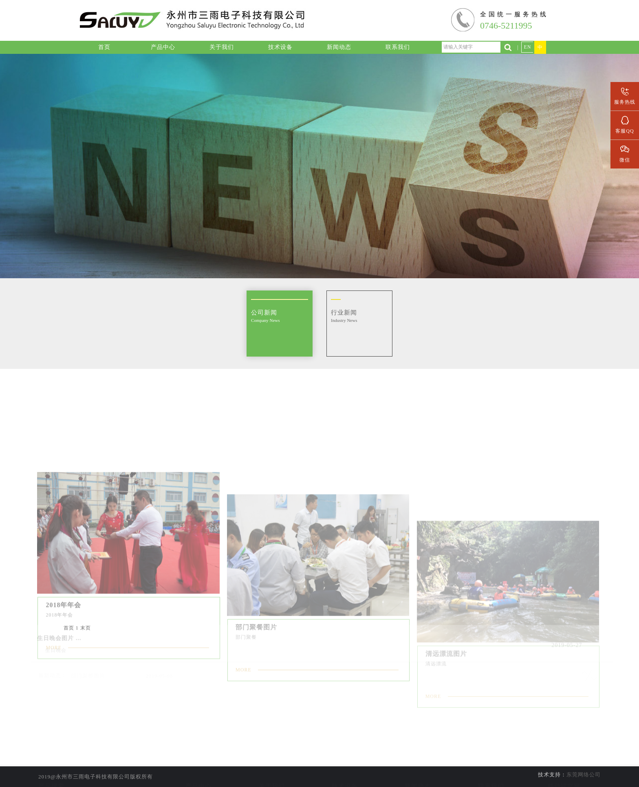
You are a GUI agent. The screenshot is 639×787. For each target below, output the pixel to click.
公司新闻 (417, 755)
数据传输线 (198, 778)
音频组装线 (198, 767)
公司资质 (271, 767)
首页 (69, 628)
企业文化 (271, 778)
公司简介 (271, 755)
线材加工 (198, 755)
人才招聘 (491, 767)
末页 (85, 628)
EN (527, 47)
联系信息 (491, 755)
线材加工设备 (345, 767)
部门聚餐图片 (88, 664)
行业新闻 (417, 767)
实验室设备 (345, 755)
